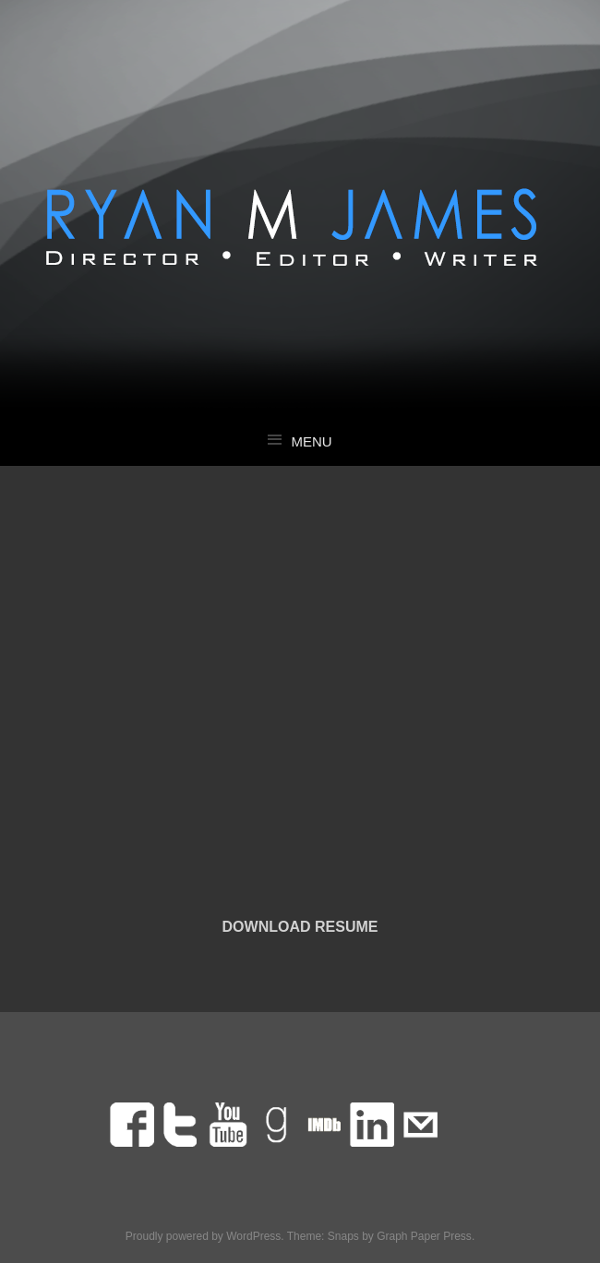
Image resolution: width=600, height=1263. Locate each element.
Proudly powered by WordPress (204, 1236)
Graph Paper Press (424, 1236)
